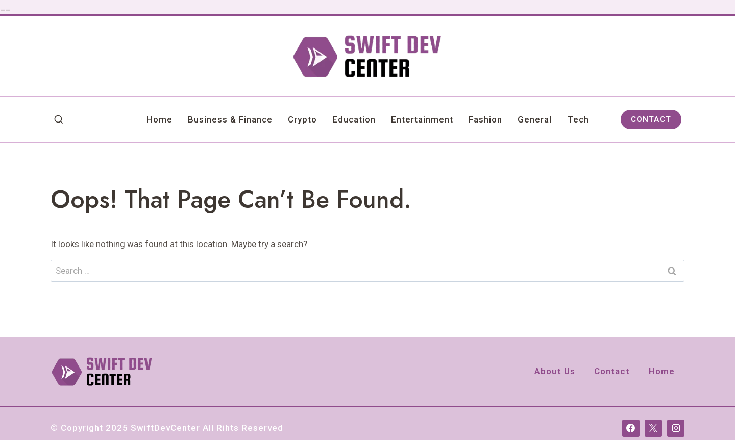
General (535, 119)
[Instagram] (675, 428)
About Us (554, 371)
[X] (653, 428)
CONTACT (651, 119)
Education (354, 119)
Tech (578, 119)
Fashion (485, 119)
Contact (612, 371)
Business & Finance (230, 119)
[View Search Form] (59, 120)
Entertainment (422, 119)
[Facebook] (631, 428)
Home (159, 119)
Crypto (302, 119)
